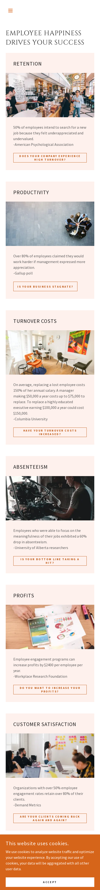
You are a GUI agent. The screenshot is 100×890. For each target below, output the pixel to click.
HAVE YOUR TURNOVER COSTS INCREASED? (50, 432)
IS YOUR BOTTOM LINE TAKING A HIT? (50, 561)
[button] (12, 10)
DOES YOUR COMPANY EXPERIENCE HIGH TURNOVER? (50, 157)
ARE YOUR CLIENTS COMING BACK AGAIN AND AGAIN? (50, 818)
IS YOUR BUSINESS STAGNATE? (45, 286)
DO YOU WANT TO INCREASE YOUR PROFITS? (50, 689)
